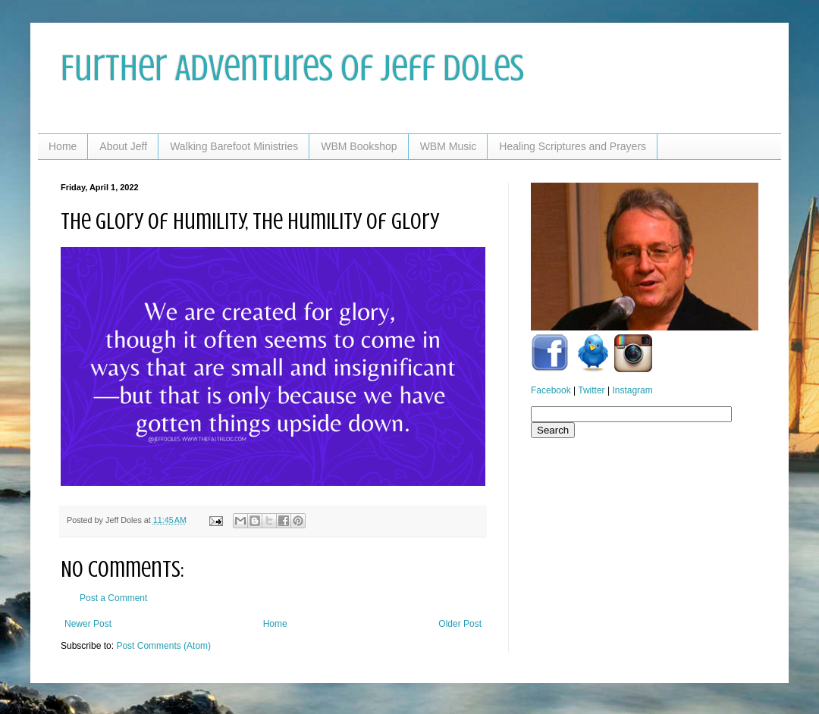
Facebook (551, 390)
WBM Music (448, 146)
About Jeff (123, 146)
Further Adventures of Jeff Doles (292, 68)
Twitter (591, 390)
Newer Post (87, 623)
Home (63, 146)
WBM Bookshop (359, 146)
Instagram (632, 390)
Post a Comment (113, 598)
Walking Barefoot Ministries (234, 146)
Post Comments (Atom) (163, 645)
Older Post (460, 623)
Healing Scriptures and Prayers (572, 146)
